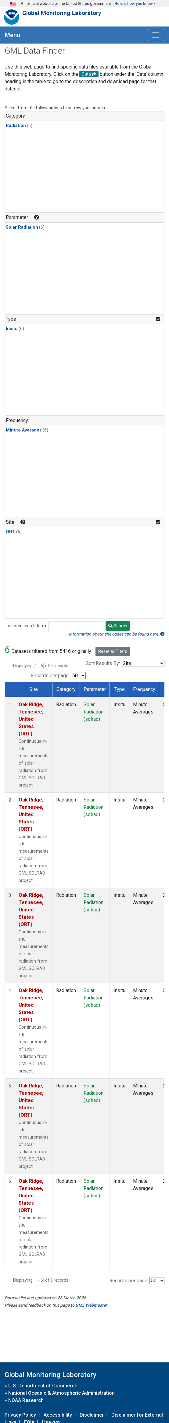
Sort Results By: (103, 663)
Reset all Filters (112, 651)
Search (117, 625)
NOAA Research (26, 1400)
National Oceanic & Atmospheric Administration (61, 1393)
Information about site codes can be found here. (116, 634)
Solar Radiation (22, 227)
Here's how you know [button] (133, 3)
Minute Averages (24, 430)
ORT (10, 531)
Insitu (12, 328)
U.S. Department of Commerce (42, 1386)
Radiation (16, 125)
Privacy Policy (20, 1415)
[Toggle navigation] (155, 35)
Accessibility (58, 1415)
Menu (12, 35)
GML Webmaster (91, 1305)
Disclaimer (92, 1415)
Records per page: (50, 675)
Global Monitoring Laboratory (61, 12)
